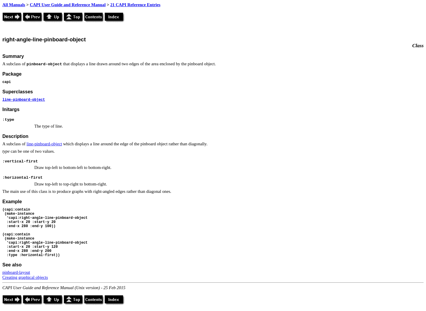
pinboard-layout (16, 272)
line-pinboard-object (23, 100)
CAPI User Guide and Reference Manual (68, 4)
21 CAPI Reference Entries (135, 4)
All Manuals (13, 4)
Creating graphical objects (25, 277)
